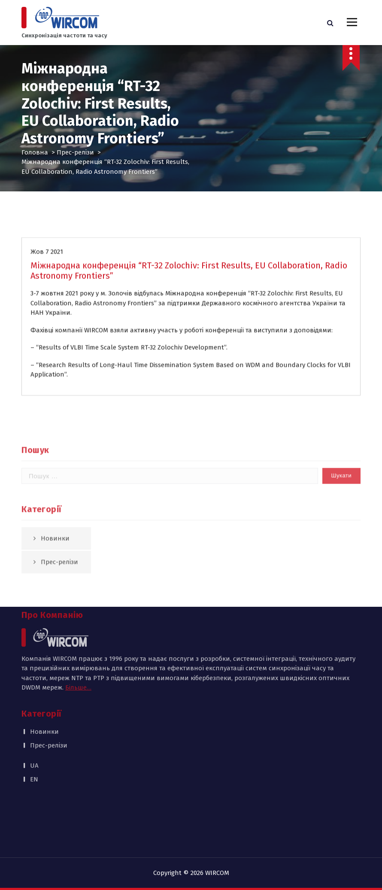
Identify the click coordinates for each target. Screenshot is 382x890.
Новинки (44, 678)
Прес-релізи (75, 152)
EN (34, 726)
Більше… (78, 634)
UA (34, 712)
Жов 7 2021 (46, 264)
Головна (34, 152)
